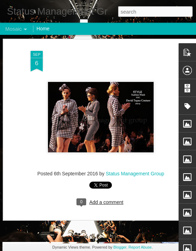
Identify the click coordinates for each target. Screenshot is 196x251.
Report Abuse (140, 247)
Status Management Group (135, 65)
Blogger (119, 247)
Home (42, 28)
